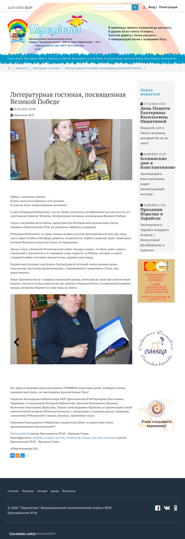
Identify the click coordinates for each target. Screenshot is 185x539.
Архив (55, 491)
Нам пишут (31, 58)
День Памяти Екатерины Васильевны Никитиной (155, 114)
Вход (152, 7)
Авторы (42, 491)
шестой (97, 438)
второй (49, 438)
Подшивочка (169, 58)
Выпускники (152, 58)
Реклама (27, 491)
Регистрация (168, 7)
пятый (86, 438)
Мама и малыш (105, 58)
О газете (13, 491)
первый (37, 438)
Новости (22, 68)
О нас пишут (15, 58)
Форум (139, 58)
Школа (43, 58)
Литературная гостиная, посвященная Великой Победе (103, 68)
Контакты (69, 491)
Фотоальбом (18, 433)
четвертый (73, 438)
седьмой (109, 438)
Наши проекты (125, 58)
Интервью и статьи (84, 58)
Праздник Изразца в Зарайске (151, 213)
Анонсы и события (59, 58)
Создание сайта (22, 533)
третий (59, 438)
